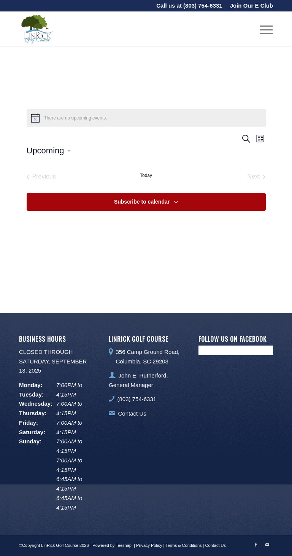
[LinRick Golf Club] (36, 29)
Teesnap (124, 545)
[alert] (146, 118)
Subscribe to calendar (142, 202)
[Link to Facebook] (256, 544)
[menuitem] (249, 6)
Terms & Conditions (183, 545)
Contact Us (132, 413)
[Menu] (262, 29)
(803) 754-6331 (202, 5)
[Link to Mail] (267, 544)
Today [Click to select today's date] (146, 175)
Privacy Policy (149, 545)
